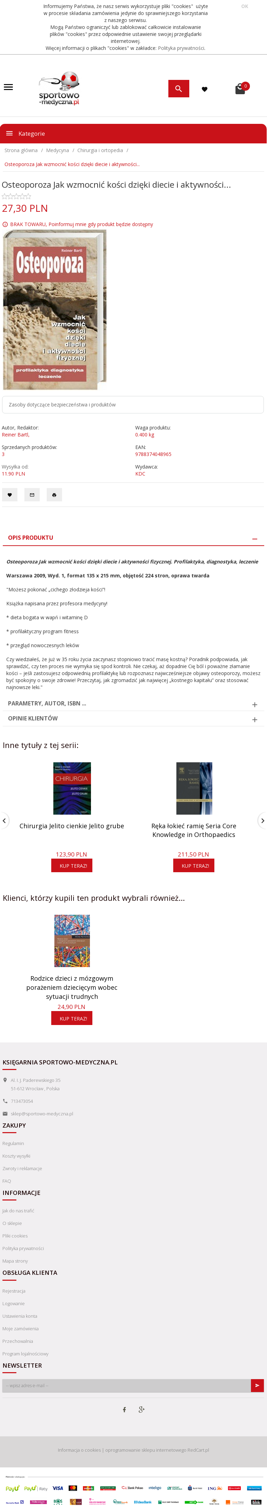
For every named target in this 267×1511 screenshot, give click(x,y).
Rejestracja (13, 1291)
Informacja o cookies (79, 1450)
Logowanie (13, 1303)
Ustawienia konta (19, 1316)
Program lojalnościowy (25, 1354)
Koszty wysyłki (16, 1156)
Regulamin (13, 1143)
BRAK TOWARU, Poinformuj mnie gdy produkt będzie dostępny (81, 224)
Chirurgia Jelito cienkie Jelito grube (72, 826)
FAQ (6, 1181)
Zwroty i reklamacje (22, 1168)
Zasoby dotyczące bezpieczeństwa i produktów (62, 404)
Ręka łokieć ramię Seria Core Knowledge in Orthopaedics (193, 830)
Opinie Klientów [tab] (33, 718)
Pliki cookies (15, 1236)
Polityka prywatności (181, 48)
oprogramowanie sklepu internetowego (145, 1450)
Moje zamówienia (20, 1328)
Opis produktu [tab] (30, 537)
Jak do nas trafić (18, 1210)
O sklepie (12, 1223)
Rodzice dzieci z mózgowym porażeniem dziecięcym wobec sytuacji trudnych (71, 987)
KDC (140, 473)
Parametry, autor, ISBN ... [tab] (47, 703)
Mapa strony (15, 1261)
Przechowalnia (17, 1341)
